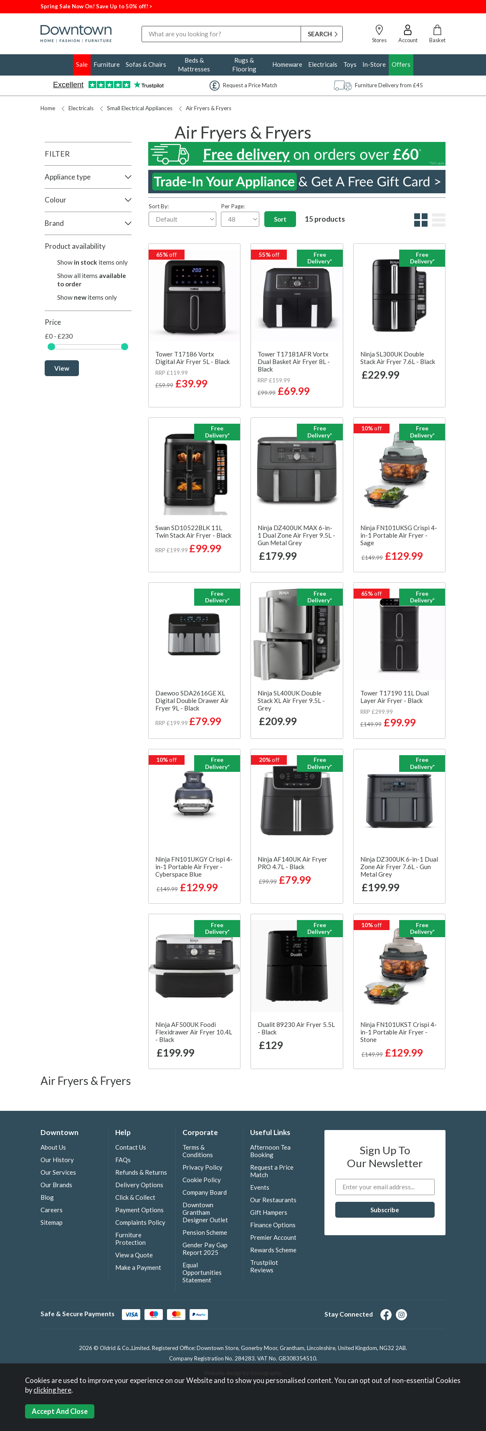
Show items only (92, 262)
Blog (47, 1197)
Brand (54, 223)
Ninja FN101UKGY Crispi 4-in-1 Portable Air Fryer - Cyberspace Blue (194, 866)
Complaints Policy (140, 1222)
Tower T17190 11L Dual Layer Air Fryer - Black (394, 696)
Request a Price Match (272, 1170)
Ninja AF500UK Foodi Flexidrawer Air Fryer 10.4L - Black (193, 1032)
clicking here (52, 1390)
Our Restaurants (273, 1199)
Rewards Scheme (273, 1250)
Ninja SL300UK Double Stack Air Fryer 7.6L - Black (397, 357)
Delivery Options (139, 1184)
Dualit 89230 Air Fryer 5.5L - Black (296, 1028)
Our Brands (56, 1184)
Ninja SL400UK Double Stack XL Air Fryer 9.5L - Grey (291, 700)
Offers (401, 64)
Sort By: (182, 215)
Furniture (107, 64)
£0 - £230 (59, 336)
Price (53, 322)
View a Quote (134, 1255)
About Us (53, 1147)
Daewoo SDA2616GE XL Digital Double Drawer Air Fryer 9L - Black (192, 700)
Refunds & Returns (141, 1172)
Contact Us (130, 1147)
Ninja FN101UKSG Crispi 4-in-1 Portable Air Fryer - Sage (398, 535)
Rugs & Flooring (244, 64)
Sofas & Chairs (146, 64)
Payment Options (139, 1210)
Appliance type (68, 176)
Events (259, 1187)
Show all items (91, 280)
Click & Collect (135, 1197)
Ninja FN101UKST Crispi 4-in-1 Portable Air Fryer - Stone (398, 1032)
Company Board (204, 1192)
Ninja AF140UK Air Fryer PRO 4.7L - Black (292, 862)
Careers (51, 1210)
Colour (55, 199)
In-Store (374, 64)
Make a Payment (138, 1267)
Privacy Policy (202, 1167)
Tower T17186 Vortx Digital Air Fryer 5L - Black (192, 357)
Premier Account (273, 1237)
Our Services (58, 1172)
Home (47, 108)
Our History (57, 1159)
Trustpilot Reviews (264, 1266)
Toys (350, 64)
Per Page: (240, 215)
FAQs (123, 1159)
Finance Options (273, 1225)
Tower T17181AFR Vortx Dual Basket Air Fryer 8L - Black (294, 361)
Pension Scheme (204, 1232)
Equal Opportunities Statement (202, 1272)
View (61, 368)
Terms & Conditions (197, 1150)
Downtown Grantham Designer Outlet (205, 1212)
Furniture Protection (130, 1238)
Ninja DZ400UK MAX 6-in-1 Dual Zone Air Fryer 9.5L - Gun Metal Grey (296, 535)
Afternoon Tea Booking (270, 1150)
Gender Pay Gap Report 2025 (205, 1248)
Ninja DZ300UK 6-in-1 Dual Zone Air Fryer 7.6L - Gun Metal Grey (399, 866)
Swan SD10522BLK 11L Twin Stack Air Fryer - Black (193, 531)
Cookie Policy (201, 1179)
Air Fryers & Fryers (205, 108)
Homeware (287, 64)
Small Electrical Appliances (136, 108)
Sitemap (51, 1222)
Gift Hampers (268, 1212)
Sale (82, 64)
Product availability (75, 246)
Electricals (322, 64)
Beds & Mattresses (194, 64)
